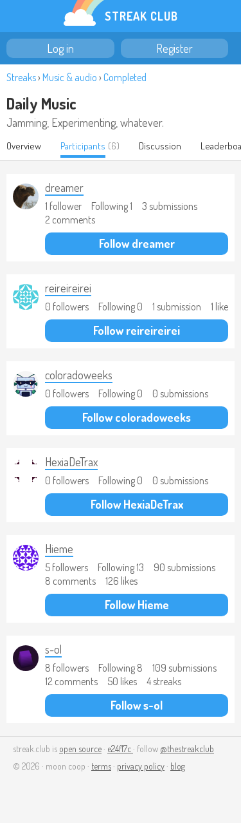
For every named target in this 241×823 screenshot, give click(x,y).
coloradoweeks (78, 375)
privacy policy (141, 766)
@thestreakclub (187, 748)
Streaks (21, 77)
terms (101, 766)
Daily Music (41, 103)
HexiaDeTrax (71, 462)
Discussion (160, 146)
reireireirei (68, 288)
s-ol (53, 649)
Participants (82, 146)
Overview (23, 146)
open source (80, 748)
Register (174, 48)
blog (177, 766)
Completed (125, 77)
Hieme (59, 549)
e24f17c (120, 748)
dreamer (64, 187)
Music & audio (69, 77)
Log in (60, 48)
